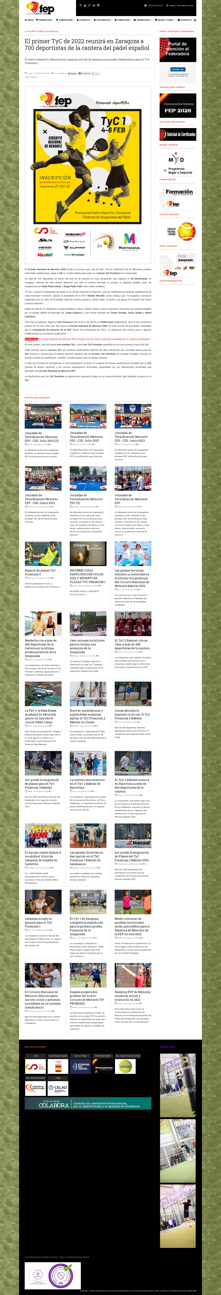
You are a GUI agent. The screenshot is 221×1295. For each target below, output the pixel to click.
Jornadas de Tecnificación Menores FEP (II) (86, 499)
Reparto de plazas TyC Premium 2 (40, 572)
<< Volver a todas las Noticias (41, 31)
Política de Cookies (139, 1291)
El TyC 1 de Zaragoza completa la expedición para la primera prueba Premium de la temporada (86, 926)
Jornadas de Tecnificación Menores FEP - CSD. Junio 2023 (131, 436)
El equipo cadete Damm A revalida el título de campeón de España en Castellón (43, 858)
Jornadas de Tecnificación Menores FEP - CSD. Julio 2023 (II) (42, 437)
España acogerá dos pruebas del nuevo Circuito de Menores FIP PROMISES (87, 997)
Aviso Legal (154, 1291)
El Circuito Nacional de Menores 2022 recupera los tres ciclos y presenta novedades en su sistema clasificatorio (42, 999)
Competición (64, 20)
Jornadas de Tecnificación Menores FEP (131, 499)
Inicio (29, 20)
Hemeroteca (142, 20)
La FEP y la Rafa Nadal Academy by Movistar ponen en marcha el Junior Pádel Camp (40, 716)
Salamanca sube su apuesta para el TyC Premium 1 (38, 922)
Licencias (83, 20)
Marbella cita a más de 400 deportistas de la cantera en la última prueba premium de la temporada (41, 648)
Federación (44, 20)
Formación (122, 20)
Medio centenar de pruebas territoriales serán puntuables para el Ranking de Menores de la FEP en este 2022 (132, 926)
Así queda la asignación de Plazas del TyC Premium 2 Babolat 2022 (132, 856)
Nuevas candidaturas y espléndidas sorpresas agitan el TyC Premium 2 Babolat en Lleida (87, 716)
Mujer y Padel (164, 20)
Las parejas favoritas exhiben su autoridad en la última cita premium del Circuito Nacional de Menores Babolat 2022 (132, 578)
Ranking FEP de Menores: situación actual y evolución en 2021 (133, 996)
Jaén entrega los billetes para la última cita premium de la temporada (87, 646)
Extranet (84, 1291)
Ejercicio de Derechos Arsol (174, 1291)
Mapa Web (192, 1291)
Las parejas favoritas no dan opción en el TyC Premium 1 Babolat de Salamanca (86, 858)
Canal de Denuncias (99, 1291)
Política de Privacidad (119, 1291)
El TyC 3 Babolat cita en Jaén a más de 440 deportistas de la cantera (132, 644)
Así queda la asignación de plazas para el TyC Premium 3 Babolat (42, 783)
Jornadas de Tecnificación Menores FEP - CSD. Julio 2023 (86, 436)
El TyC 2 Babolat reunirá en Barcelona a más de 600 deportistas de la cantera (132, 785)
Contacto (184, 20)
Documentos (102, 20)
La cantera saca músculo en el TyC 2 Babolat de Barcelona (87, 783)
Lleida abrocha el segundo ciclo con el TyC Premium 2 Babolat (132, 714)
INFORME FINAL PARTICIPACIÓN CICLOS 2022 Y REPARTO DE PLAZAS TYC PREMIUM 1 (88, 576)
